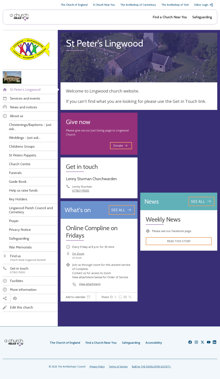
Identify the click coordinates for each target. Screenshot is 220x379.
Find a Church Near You (170, 17)
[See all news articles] (201, 201)
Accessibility (154, 343)
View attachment (90, 284)
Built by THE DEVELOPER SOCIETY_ (151, 366)
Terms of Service (118, 366)
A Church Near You (104, 4)
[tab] (78, 297)
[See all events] (122, 209)
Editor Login (203, 5)
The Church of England (74, 4)
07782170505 (80, 191)
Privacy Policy (97, 366)
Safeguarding (202, 17)
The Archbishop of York (175, 4)
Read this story (179, 241)
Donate (120, 145)
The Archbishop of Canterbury (138, 4)
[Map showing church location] (178, 151)
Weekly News (163, 219)
